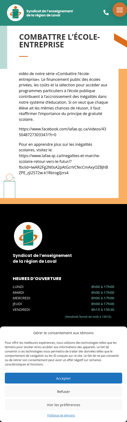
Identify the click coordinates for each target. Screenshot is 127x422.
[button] (120, 9)
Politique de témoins (61, 415)
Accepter (63, 378)
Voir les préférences (63, 404)
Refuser (63, 391)
